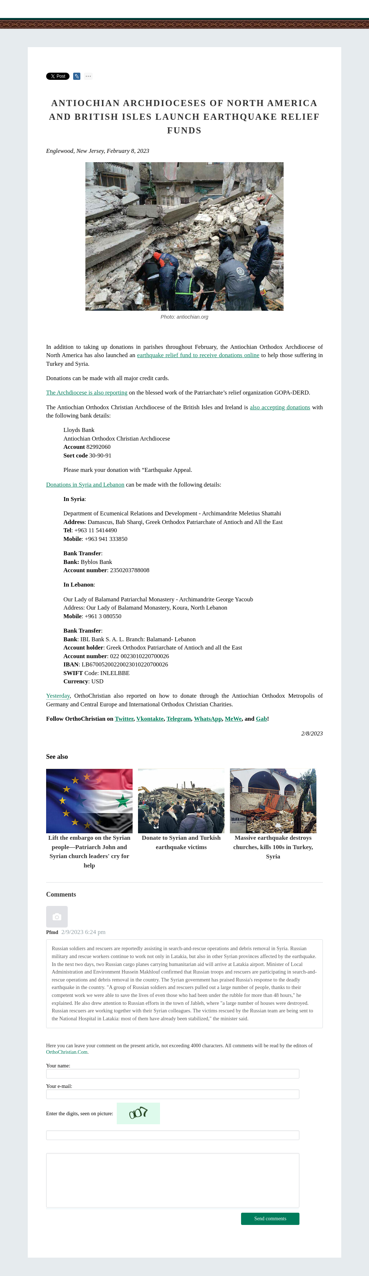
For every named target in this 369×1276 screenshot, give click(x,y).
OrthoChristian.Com (67, 1052)
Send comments (270, 1218)
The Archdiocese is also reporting (87, 392)
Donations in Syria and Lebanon (85, 484)
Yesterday (58, 695)
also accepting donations (280, 407)
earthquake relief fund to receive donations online (198, 355)
